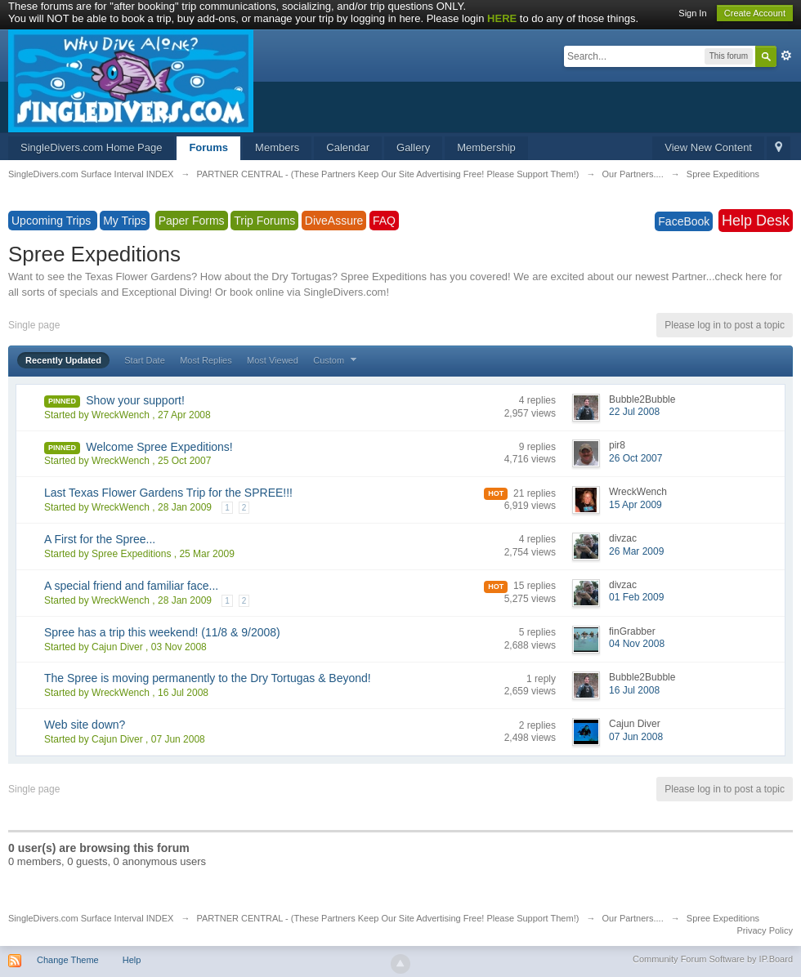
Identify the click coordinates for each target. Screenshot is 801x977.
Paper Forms (192, 220)
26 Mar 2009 (636, 551)
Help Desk (756, 220)
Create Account (754, 13)
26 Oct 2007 (635, 458)
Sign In (692, 13)
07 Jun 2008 (636, 737)
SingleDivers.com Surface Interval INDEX (90, 918)
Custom (336, 360)
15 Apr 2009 (635, 505)
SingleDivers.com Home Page (91, 147)
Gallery (413, 147)
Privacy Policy (765, 930)
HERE (502, 18)
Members (277, 147)
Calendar (347, 147)
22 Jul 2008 (634, 411)
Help (132, 960)
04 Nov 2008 (637, 643)
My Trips (124, 220)
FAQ (384, 220)
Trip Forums (264, 220)
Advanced (786, 55)
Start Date (144, 360)
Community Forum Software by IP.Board (713, 959)
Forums (208, 147)
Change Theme (68, 960)
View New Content (708, 147)
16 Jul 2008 (634, 690)
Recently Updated (63, 360)
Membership (486, 147)
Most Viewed (272, 360)
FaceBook (683, 221)
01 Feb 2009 (636, 597)
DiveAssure (334, 220)
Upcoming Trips (52, 220)
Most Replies (206, 360)
